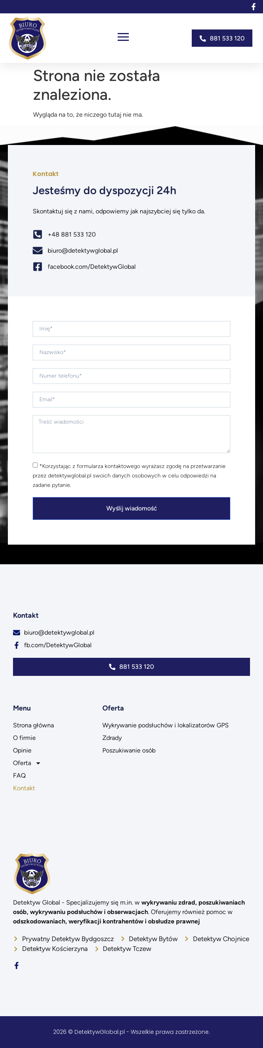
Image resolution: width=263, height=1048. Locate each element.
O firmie (24, 737)
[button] (123, 38)
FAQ (19, 775)
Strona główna (33, 725)
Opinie (22, 750)
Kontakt (24, 788)
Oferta (27, 763)
